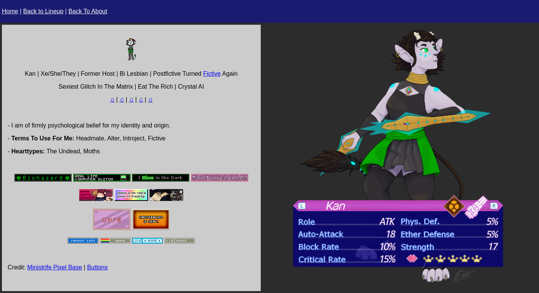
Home (10, 11)
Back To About (88, 11)
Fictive (212, 73)
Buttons (97, 267)
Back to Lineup (43, 11)
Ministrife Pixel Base (54, 267)
